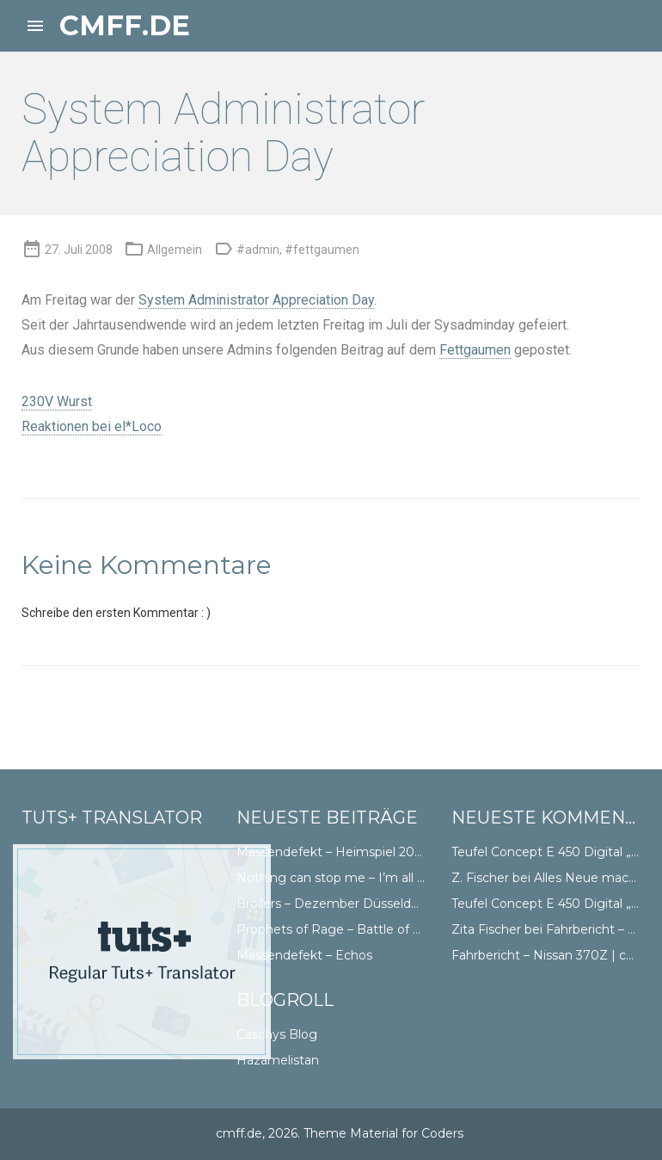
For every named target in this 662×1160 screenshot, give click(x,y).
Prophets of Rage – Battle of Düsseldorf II (362, 929)
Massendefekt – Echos (304, 955)
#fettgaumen (322, 249)
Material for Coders (406, 1133)
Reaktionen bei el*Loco (91, 426)
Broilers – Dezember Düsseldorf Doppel (355, 903)
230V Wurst (56, 401)
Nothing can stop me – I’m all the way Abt (363, 877)
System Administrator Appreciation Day (256, 300)
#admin (257, 249)
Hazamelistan (277, 1060)
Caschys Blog (276, 1034)
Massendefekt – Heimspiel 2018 (332, 852)
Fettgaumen (475, 350)
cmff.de (124, 26)
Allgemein (174, 249)
